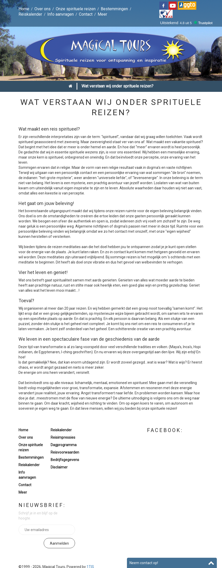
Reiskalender (30, 14)
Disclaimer (59, 467)
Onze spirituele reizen (76, 8)
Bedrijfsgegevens (65, 460)
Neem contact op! (144, 563)
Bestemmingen (114, 8)
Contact (85, 14)
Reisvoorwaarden (65, 452)
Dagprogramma (64, 445)
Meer (102, 14)
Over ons (42, 8)
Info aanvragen (60, 14)
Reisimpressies (63, 437)
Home (23, 8)
